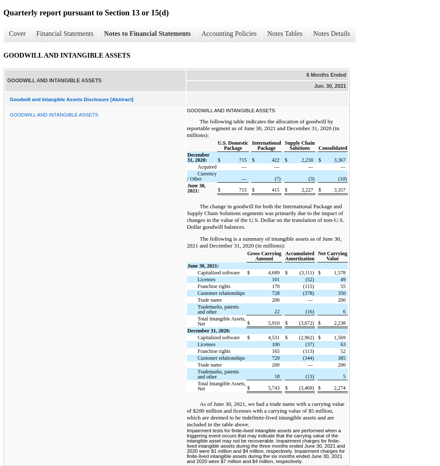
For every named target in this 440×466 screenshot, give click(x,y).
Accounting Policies (228, 33)
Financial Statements (64, 33)
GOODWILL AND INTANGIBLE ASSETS (54, 114)
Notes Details (331, 33)
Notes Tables (285, 33)
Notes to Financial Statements (147, 33)
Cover (17, 33)
